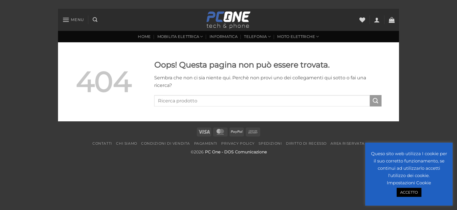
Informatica (224, 36)
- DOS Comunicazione (244, 152)
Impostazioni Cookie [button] (409, 183)
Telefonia (257, 36)
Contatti (102, 143)
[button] (73, 20)
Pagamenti (206, 143)
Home (144, 36)
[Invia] (376, 100)
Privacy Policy (238, 143)
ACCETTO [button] (409, 192)
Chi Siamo (126, 143)
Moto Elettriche (298, 36)
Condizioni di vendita (165, 143)
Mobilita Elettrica (180, 36)
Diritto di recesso (306, 143)
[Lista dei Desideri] (362, 19)
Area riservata (348, 143)
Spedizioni (270, 143)
